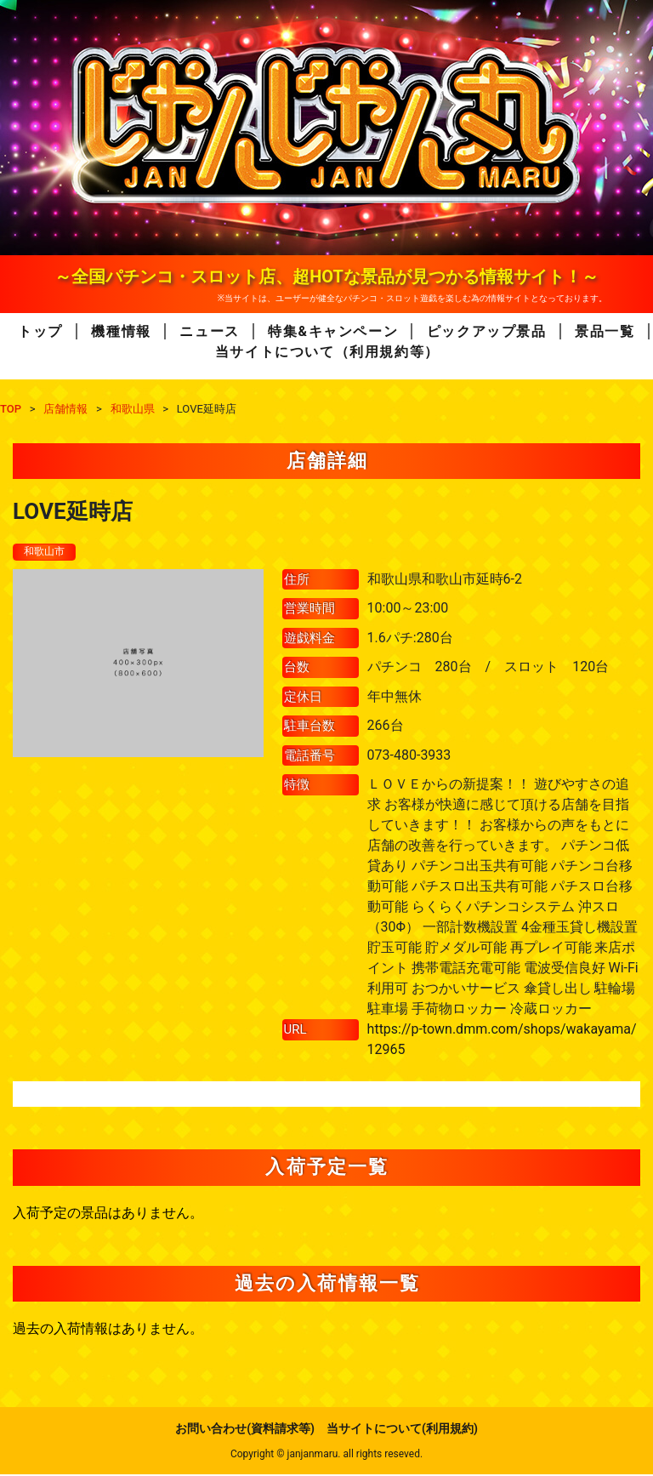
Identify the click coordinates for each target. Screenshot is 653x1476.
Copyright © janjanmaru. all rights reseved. (326, 1456)
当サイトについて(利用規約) (402, 1430)
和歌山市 (47, 552)
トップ (40, 331)
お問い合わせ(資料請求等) (245, 1430)
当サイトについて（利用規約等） (327, 352)
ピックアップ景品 (487, 331)
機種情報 (120, 331)
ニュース (209, 331)
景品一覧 (604, 331)
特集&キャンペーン (333, 331)
